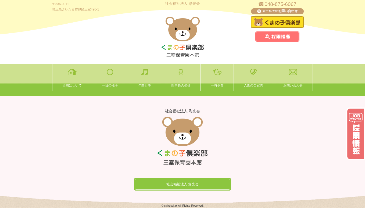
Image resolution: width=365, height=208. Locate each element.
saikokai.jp (170, 205)
